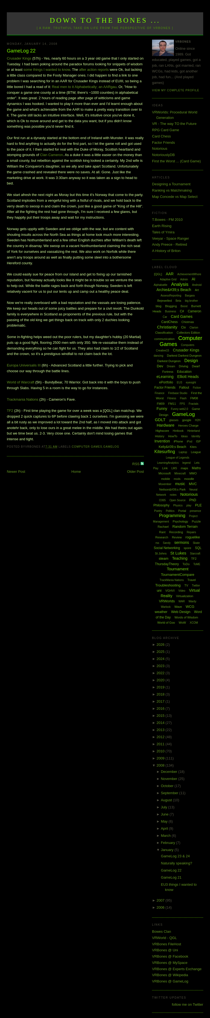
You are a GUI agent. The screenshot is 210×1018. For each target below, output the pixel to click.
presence (195, 510)
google (186, 420)
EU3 (179, 382)
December (169, 772)
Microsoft (165, 473)
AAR (170, 274)
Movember (165, 484)
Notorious (159, 148)
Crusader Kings (19, 58)
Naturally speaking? (176, 863)
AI (193, 279)
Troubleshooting (168, 585)
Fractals (194, 403)
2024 (161, 659)
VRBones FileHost (166, 944)
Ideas (184, 436)
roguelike (192, 537)
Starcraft (195, 553)
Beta (178, 300)
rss (157, 542)
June (165, 814)
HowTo (172, 436)
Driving (183, 366)
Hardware (165, 425)
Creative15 (162, 350)
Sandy (167, 542)
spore (187, 548)
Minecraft (180, 473)
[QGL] (158, 274)
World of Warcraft (20, 382)
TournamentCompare (177, 575)
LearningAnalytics (168, 462)
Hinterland (193, 430)
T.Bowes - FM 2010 (167, 220)
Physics (177, 505)
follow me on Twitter (187, 1004)
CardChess (169, 322)
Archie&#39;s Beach (173, 289)
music (180, 484)
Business (170, 311)
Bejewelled (164, 300)
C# (182, 311)
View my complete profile (175, 90)
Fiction (197, 387)
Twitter (196, 585)
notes (173, 494)
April (165, 828)
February (168, 843)
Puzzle (196, 521)
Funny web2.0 (179, 408)
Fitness (171, 398)
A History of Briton (166, 251)
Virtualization (184, 596)
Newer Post (16, 472)
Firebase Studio (177, 393)
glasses (174, 420)
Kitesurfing (164, 451)
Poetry (158, 510)
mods (177, 478)
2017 (161, 701)
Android (197, 284)
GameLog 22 (21, 51)
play (188, 505)
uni (159, 590)
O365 (162, 500)
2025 (161, 652)
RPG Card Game (165, 130)
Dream (171, 366)
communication (164, 339)
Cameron (194, 311)
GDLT (160, 419)
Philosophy (161, 505)
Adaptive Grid (168, 279)
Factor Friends (163, 142)
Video (181, 590)
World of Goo (166, 622)
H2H (197, 420)
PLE (198, 505)
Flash (183, 398)
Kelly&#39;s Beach (172, 447)
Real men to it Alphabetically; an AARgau (84, 87)
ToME (196, 564)
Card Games (181, 316)
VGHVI (169, 590)
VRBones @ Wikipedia (170, 975)
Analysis (179, 284)
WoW (182, 622)
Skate (196, 542)
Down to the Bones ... (105, 20)
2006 (161, 907)
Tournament (177, 569)
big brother (191, 300)
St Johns (161, 553)
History (159, 436)
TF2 (10, 411)
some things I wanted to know (47, 70)
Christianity (167, 327)
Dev (160, 366)
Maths (196, 468)
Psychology (180, 521)
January (167, 850)
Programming (172, 515)
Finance (160, 393)
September (170, 793)
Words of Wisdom (186, 617)
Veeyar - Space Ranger (170, 238)
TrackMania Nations (171, 580)
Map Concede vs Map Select (174, 197)
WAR (182, 601)
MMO (193, 473)
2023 (161, 666)
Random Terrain (184, 526)
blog (158, 306)
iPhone (178, 441)
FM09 (160, 403)
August (167, 800)
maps (184, 468)
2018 (161, 694)
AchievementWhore (189, 274)
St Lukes (178, 553)
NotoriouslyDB (163, 155)
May (164, 821)
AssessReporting (171, 295)
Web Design (181, 612)
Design (191, 360)
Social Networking (167, 548)
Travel (192, 580)
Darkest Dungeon (169, 361)
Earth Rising (161, 226)
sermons (181, 542)
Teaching (179, 558)
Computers (187, 345)
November (169, 779)
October (167, 786)
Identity (195, 436)
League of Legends (177, 457)
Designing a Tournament (171, 184)
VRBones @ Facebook (170, 956)
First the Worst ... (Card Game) (176, 161)
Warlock (166, 606)
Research (161, 537)
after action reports (94, 70)
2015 (161, 716)
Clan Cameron (51, 155)
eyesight (191, 382)
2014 (161, 723)
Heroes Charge (188, 425)
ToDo (186, 564)
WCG (190, 607)
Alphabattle (160, 284)
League (196, 452)
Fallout (184, 387)
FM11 (172, 403)
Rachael (163, 526)
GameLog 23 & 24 (175, 856)
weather (161, 612)
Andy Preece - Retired (169, 244)
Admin (184, 279)
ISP (198, 441)
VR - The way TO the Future (174, 124)
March (166, 836)
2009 (161, 758)
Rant (162, 532)
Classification (164, 332)
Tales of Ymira (163, 232)
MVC (193, 484)
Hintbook (178, 430)
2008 (161, 765)
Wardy (192, 601)
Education (184, 372)
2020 (161, 680)
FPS (182, 403)
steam (163, 558)
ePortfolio (166, 382)
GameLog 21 (171, 877)
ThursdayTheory (167, 564)
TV (186, 585)
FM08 (194, 398)
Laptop (183, 452)
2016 (161, 708)
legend (186, 462)
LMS (174, 468)
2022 (161, 673)
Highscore (162, 430)
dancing (158, 355)
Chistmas (187, 322)
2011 (161, 744)
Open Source (178, 500)
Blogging (171, 306)
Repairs (191, 532)
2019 (161, 687)
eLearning (164, 376)
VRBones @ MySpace (170, 963)
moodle (189, 478)
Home (76, 472)
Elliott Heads (188, 376)
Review (177, 537)
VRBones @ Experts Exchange (177, 969)
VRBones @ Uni (165, 950)
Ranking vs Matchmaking (172, 190)
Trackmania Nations (22, 399)
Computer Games (87, 446)
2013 (161, 730)
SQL (198, 548)
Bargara (190, 295)
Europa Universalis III (24, 365)
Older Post (135, 472)
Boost (184, 306)
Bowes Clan (161, 931)
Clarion (193, 327)
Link (165, 468)
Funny (162, 408)
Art (197, 290)
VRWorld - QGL (164, 938)
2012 (161, 737)
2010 (161, 751)
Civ (183, 327)
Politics (170, 510)
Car (165, 316)
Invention (162, 441)
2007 (161, 900)
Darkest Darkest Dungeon (184, 355)
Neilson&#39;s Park (172, 489)
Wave (178, 606)
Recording (176, 532)
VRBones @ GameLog (170, 981)
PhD (192, 500)
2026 (161, 645)
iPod (189, 441)
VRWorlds (167, 601)
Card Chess (161, 136)
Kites (193, 446)
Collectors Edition (188, 332)
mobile (165, 478)
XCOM (194, 622)
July (164, 807)
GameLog (111, 446)
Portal (182, 510)
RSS (136, 464)
